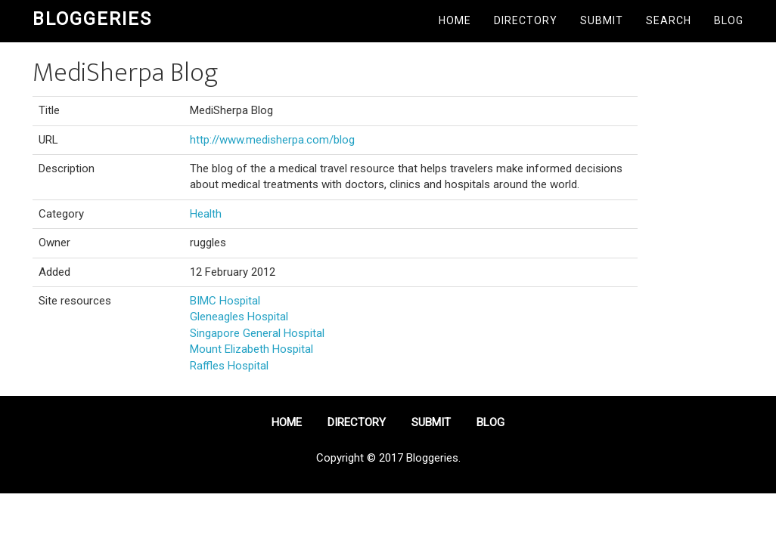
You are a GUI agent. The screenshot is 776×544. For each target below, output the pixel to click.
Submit (601, 20)
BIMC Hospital (225, 301)
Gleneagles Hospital (239, 316)
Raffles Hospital (229, 365)
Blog (728, 20)
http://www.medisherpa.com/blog (272, 140)
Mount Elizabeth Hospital (251, 349)
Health (206, 214)
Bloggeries (92, 18)
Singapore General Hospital (257, 333)
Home (455, 20)
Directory (525, 20)
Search (668, 20)
